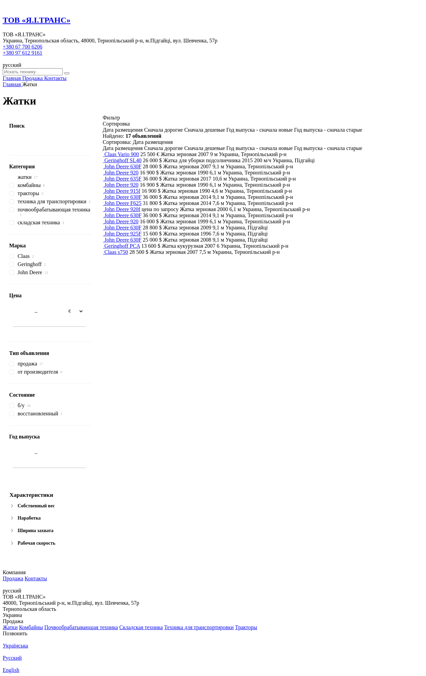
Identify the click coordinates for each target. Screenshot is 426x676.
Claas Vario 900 (121, 154)
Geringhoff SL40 (122, 160)
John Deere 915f (122, 191)
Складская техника (141, 627)
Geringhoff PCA (122, 246)
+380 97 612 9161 (22, 53)
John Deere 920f (122, 209)
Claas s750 (116, 252)
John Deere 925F (122, 234)
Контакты (36, 578)
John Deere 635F (122, 179)
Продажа (13, 578)
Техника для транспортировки (199, 627)
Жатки (10, 627)
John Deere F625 (122, 203)
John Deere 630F (122, 166)
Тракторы (246, 627)
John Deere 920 (121, 172)
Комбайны (31, 627)
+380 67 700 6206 (22, 47)
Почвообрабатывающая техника (81, 627)
